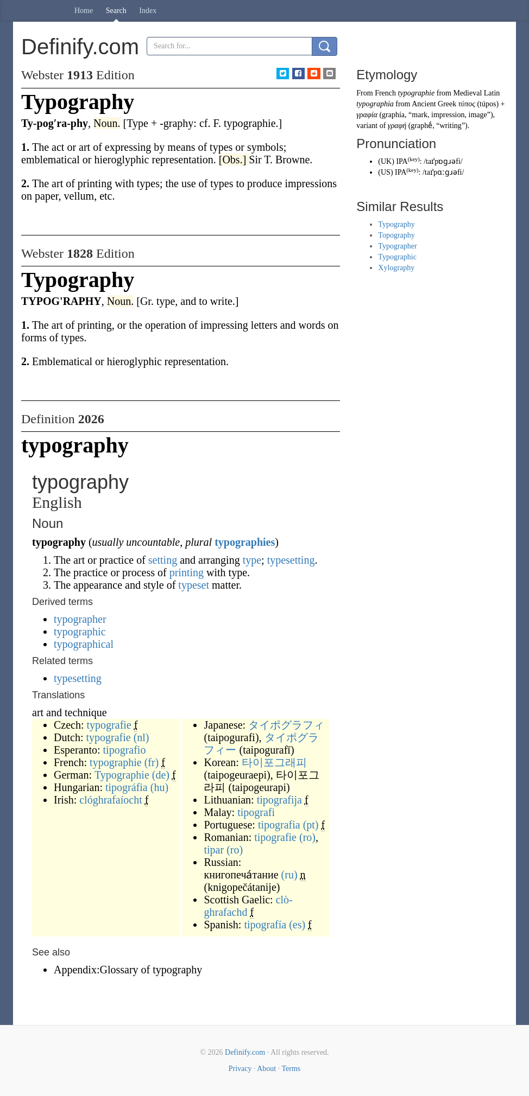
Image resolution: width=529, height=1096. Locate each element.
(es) (297, 925)
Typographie (122, 775)
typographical (84, 644)
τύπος (466, 104)
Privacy (240, 1069)
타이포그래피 (274, 762)
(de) (160, 775)
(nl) (141, 737)
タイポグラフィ (286, 725)
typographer (80, 619)
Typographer (397, 246)
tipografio (124, 750)
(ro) (307, 837)
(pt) (311, 825)
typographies (245, 542)
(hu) (159, 787)
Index (147, 11)
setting (162, 560)
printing (186, 572)
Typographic (397, 257)
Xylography (396, 268)
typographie (116, 762)
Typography (396, 224)
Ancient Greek (434, 104)
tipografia (279, 825)
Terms (290, 1069)
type (252, 560)
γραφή (397, 126)
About (266, 1069)
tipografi (256, 812)
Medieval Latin (476, 93)
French (385, 93)
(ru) (289, 875)
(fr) (151, 762)
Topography (396, 235)
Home (83, 11)
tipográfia (126, 787)
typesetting (291, 560)
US (386, 172)
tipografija (279, 800)
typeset (193, 585)
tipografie (275, 837)
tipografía (265, 925)
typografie (109, 725)
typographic (80, 632)
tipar (214, 850)
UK (386, 161)
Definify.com (245, 1052)
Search (116, 11)
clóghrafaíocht (110, 800)
